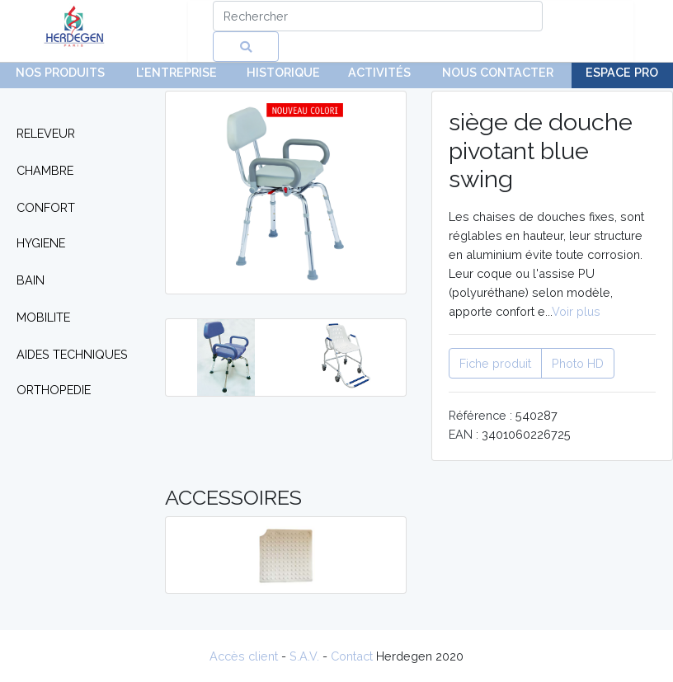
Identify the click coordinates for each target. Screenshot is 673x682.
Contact (352, 656)
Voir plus (576, 311)
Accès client (243, 656)
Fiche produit (495, 363)
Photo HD (578, 363)
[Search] (378, 16)
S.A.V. (304, 656)
